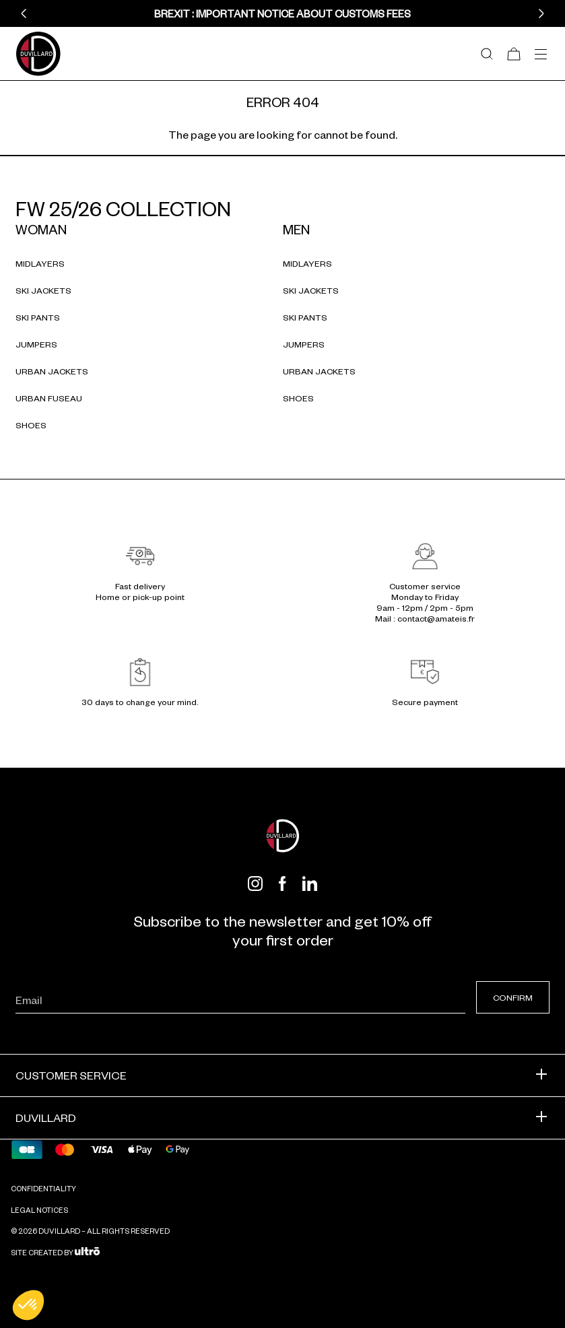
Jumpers (36, 344)
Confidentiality (43, 1188)
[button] (23, 13)
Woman (41, 229)
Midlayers (40, 263)
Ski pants (37, 317)
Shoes (30, 425)
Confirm (513, 997)
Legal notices (39, 1209)
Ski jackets (43, 290)
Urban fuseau (48, 398)
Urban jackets (51, 371)
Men (296, 229)
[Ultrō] (87, 1252)
